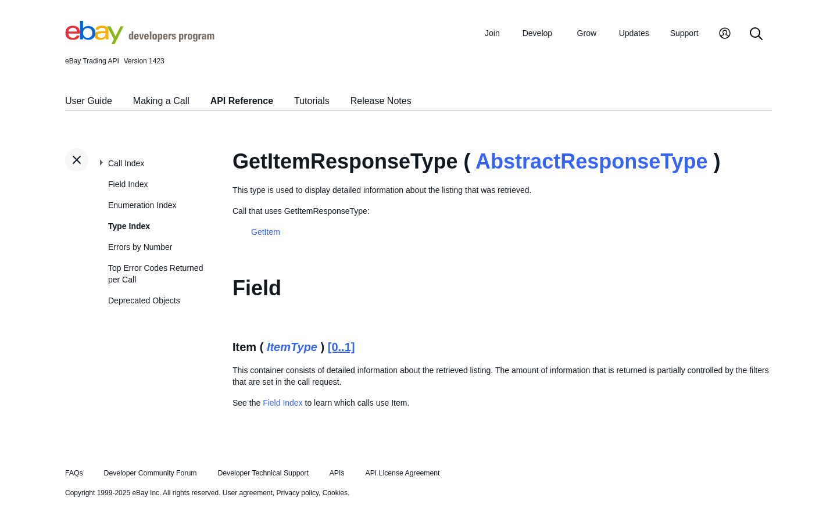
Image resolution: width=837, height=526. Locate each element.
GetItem (265, 232)
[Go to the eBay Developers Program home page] (139, 41)
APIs (337, 473)
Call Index (126, 163)
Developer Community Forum (150, 473)
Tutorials (312, 101)
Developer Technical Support (262, 473)
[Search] (756, 34)
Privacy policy (298, 493)
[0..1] (341, 347)
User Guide (88, 101)
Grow (586, 33)
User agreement (248, 493)
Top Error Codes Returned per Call (155, 273)
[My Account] (725, 34)
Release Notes (381, 101)
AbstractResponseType (591, 161)
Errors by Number (140, 247)
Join (492, 33)
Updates (634, 33)
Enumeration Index (142, 205)
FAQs (74, 473)
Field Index (128, 184)
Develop (537, 33)
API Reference (242, 101)
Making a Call (161, 101)
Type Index (129, 226)
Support (684, 33)
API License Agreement (402, 473)
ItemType (292, 347)
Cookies (335, 493)
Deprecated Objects (144, 300)
